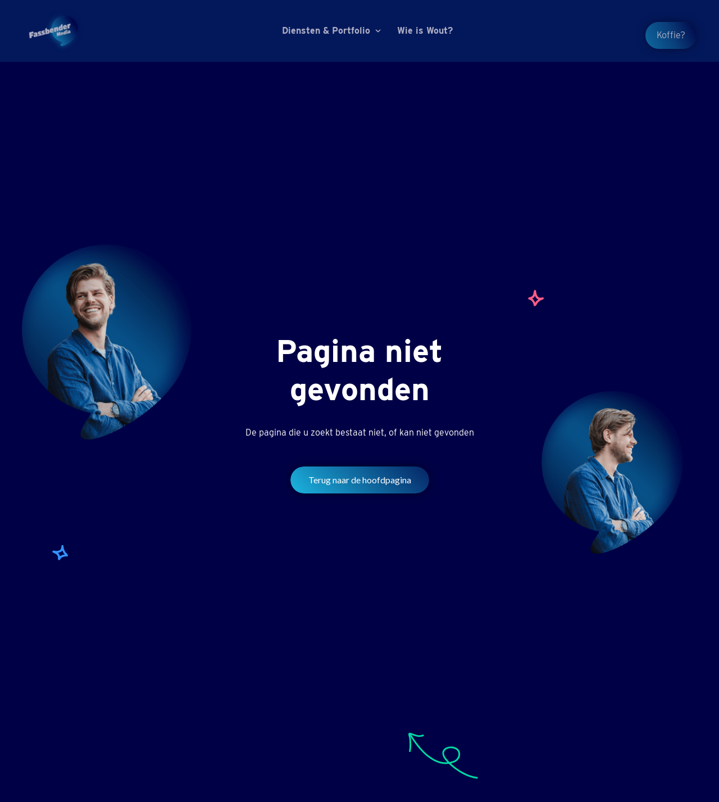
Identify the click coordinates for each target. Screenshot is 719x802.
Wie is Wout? (425, 30)
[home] (53, 31)
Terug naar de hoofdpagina (359, 479)
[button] (333, 30)
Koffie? (671, 35)
